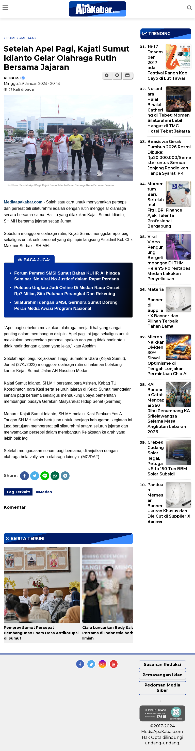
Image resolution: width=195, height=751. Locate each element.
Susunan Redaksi (162, 664)
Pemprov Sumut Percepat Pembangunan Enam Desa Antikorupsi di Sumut (41, 633)
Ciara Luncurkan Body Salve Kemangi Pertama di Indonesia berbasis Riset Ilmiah (118, 633)
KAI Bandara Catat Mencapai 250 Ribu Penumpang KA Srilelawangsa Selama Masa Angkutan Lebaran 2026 (169, 408)
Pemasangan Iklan (162, 675)
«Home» (11, 38)
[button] (127, 75)
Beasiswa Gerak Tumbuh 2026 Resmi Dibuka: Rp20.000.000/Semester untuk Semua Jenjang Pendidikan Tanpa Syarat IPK (169, 157)
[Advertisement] (167, 560)
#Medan (44, 492)
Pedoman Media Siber (162, 688)
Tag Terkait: (18, 492)
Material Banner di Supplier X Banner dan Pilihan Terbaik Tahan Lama (163, 308)
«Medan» (27, 38)
